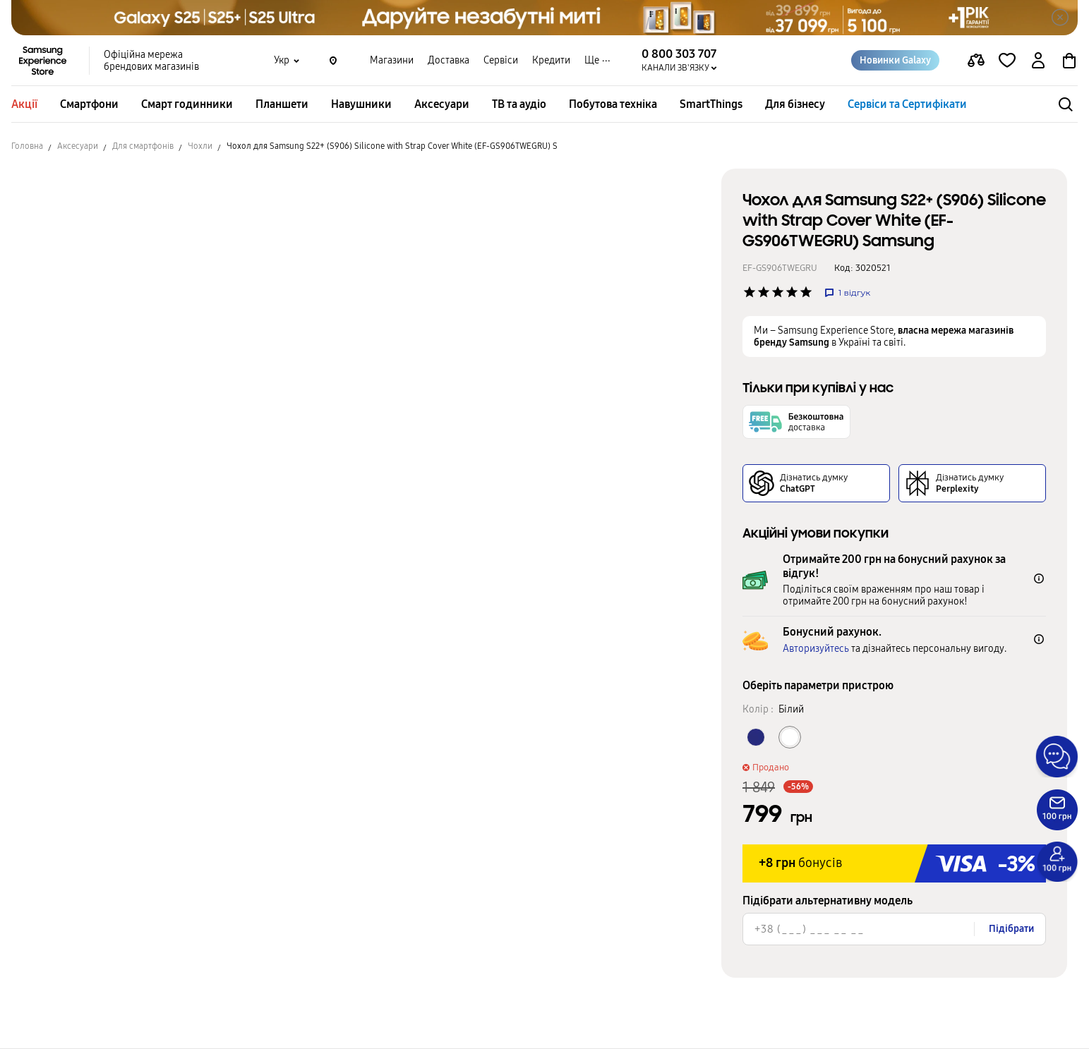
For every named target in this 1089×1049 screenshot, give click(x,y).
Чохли (200, 146)
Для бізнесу (795, 104)
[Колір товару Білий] (789, 737)
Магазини (392, 60)
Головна (27, 146)
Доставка (448, 60)
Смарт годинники (187, 104)
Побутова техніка (613, 104)
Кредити (551, 60)
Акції (24, 104)
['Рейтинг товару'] (749, 292)
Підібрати (1011, 929)
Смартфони (89, 104)
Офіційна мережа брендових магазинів (151, 61)
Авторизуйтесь (816, 649)
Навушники (361, 104)
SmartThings (711, 104)
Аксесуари (441, 104)
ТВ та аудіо (519, 104)
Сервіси (500, 60)
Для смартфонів (143, 146)
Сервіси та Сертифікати (907, 104)
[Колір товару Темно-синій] (755, 737)
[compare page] (976, 60)
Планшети (281, 104)
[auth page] (1038, 60)
